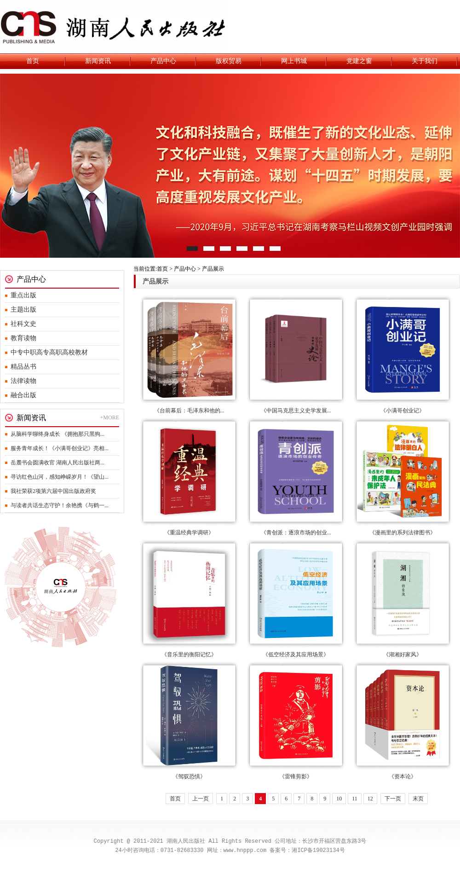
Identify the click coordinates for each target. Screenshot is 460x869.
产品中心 (163, 61)
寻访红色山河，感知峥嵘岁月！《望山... (60, 477)
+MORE (109, 417)
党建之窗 (359, 61)
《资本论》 (402, 776)
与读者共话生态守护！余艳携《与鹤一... (60, 505)
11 (354, 798)
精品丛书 (23, 366)
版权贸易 (229, 61)
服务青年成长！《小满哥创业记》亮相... (60, 448)
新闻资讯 (98, 61)
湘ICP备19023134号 (318, 850)
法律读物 (23, 380)
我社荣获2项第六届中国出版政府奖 (53, 491)
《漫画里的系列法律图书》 (402, 532)
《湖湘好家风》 (402, 654)
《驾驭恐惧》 (189, 776)
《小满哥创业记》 (402, 410)
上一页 (200, 798)
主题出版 (23, 309)
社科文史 (23, 323)
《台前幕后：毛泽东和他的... (189, 410)
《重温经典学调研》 (189, 532)
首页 (32, 61)
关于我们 (424, 61)
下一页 (393, 798)
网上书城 (294, 61)
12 (370, 798)
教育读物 (23, 338)
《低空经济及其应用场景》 (296, 654)
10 (339, 798)
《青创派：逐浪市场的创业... (296, 532)
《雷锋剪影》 (295, 776)
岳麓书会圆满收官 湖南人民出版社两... (57, 462)
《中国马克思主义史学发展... (296, 410)
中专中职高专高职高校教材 (49, 352)
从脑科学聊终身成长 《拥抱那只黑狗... (57, 434)
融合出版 (23, 395)
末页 (418, 798)
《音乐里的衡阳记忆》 (189, 654)
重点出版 (23, 295)
